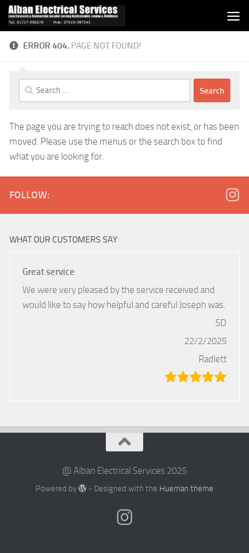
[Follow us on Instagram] (232, 194)
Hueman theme (186, 488)
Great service (48, 271)
